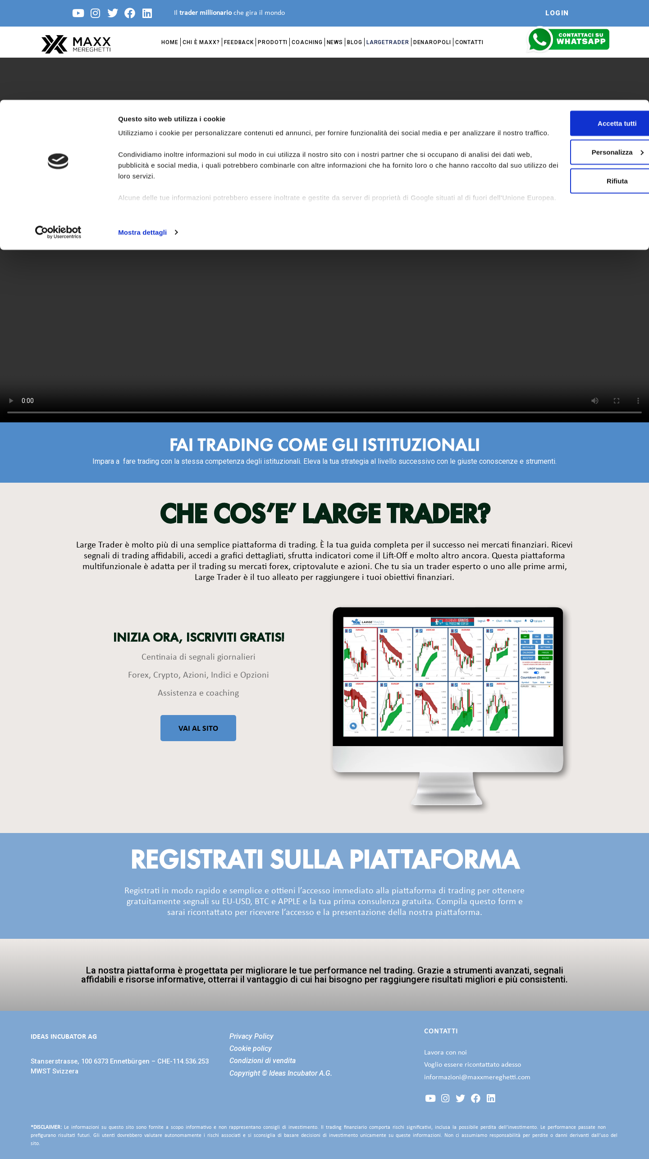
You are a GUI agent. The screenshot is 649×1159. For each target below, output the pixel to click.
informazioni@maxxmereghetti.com (477, 1077)
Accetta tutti (574, 23)
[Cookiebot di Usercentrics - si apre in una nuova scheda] (58, 132)
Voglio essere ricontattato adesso (472, 1064)
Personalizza (574, 52)
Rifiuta (574, 81)
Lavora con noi (445, 1052)
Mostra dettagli (142, 132)
